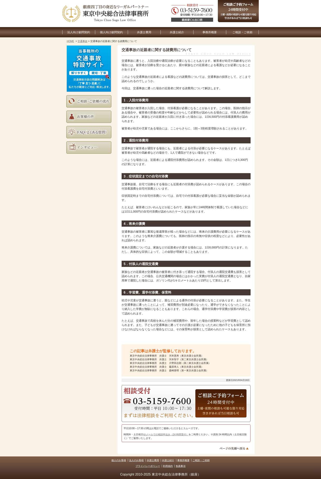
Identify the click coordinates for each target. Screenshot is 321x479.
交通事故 (82, 41)
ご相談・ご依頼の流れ (88, 101)
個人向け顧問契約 (111, 32)
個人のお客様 (118, 460)
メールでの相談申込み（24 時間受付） (167, 434)
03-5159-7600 (215, 13)
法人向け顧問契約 (78, 32)
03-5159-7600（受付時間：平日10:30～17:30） (157, 401)
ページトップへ (235, 448)
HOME (70, 41)
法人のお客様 (136, 460)
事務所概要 (209, 32)
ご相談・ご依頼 (242, 32)
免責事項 (180, 466)
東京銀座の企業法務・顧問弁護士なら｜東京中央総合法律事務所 (106, 13)
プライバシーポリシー (148, 466)
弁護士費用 (144, 32)
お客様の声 (88, 117)
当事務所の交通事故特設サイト (88, 68)
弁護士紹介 (177, 32)
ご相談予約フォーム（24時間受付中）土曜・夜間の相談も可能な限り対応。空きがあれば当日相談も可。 (238, 11)
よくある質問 (88, 132)
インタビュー (88, 147)
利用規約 (168, 466)
